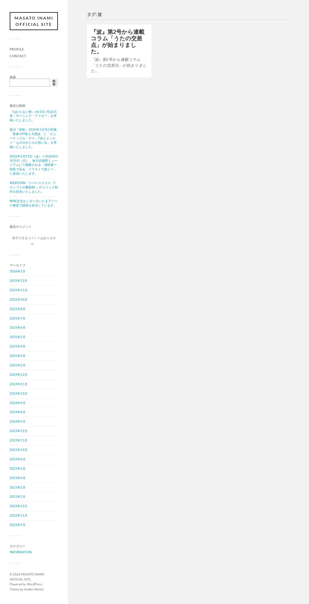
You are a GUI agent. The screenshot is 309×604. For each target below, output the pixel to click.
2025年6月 (18, 327)
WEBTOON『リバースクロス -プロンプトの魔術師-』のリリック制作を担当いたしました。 (34, 187)
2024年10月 (19, 393)
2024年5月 (18, 421)
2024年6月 (18, 412)
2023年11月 (19, 440)
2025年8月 (18, 309)
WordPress (34, 584)
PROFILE (17, 49)
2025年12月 (19, 281)
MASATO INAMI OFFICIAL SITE (33, 21)
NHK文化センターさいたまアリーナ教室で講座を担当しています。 (33, 203)
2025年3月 (18, 356)
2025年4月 (18, 346)
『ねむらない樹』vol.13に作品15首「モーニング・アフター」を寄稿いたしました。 (33, 116)
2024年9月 (18, 403)
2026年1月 (18, 271)
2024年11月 (19, 384)
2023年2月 (18, 487)
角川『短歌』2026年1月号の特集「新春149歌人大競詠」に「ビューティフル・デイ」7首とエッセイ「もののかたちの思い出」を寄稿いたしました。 (33, 138)
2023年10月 (19, 450)
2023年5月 (18, 468)
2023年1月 (18, 496)
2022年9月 (18, 525)
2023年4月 (18, 478)
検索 (13, 77)
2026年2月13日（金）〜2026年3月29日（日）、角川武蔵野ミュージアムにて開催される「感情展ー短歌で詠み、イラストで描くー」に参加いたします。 (34, 165)
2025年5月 (18, 337)
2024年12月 (19, 375)
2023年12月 (19, 431)
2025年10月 (19, 299)
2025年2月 (18, 365)
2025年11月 (19, 290)
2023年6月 (18, 459)
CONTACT (18, 56)
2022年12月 (19, 506)
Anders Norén (33, 589)
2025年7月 (18, 318)
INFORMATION (21, 552)
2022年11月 (19, 515)
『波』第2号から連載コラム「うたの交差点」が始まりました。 (117, 41)
